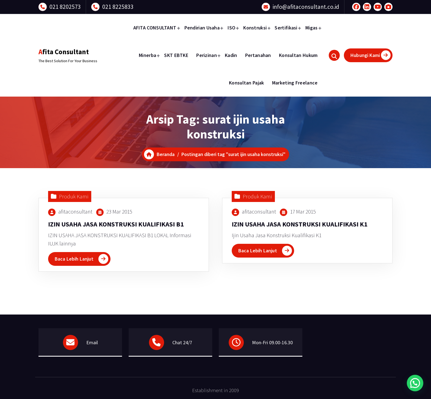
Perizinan (206, 55)
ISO (231, 27)
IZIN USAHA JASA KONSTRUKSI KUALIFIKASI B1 (116, 224)
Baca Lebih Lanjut (74, 259)
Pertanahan (258, 55)
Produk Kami (74, 196)
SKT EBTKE (176, 55)
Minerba (147, 55)
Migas (311, 27)
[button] (415, 383)
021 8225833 (118, 6)
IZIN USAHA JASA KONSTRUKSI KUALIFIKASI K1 (300, 224)
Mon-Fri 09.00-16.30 (272, 342)
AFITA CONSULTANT (154, 27)
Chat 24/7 (182, 342)
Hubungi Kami (370, 55)
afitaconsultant (75, 211)
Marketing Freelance (295, 83)
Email (92, 342)
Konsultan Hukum (298, 55)
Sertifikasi (286, 27)
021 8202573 (65, 6)
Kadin (231, 55)
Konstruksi (255, 27)
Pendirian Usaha (202, 27)
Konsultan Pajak (246, 83)
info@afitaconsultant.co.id (306, 6)
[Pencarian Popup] (334, 55)
